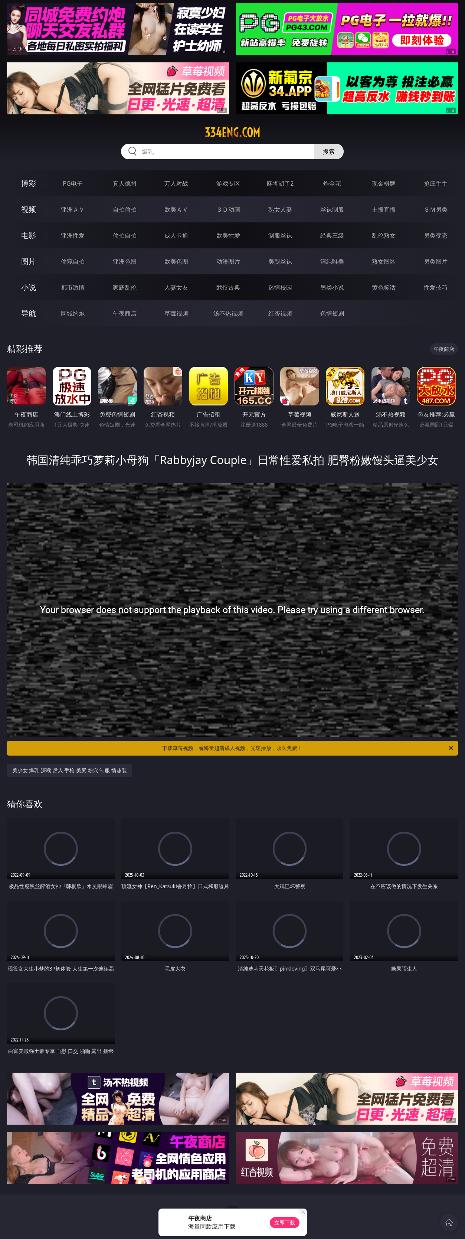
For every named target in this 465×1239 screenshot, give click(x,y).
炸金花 (332, 183)
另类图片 (436, 261)
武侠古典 (228, 287)
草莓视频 (176, 313)
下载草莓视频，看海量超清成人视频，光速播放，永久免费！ (308, 748)
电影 (28, 235)
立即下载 (284, 1222)
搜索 (329, 151)
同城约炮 (73, 313)
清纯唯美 (332, 261)
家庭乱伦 (125, 287)
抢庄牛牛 (436, 183)
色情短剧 (332, 313)
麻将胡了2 (280, 183)
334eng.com (232, 132)
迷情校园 (280, 287)
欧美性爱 (228, 235)
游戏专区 (228, 183)
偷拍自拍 (125, 235)
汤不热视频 (228, 313)
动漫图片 (228, 261)
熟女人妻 (280, 209)
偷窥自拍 (73, 261)
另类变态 (436, 235)
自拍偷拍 (125, 209)
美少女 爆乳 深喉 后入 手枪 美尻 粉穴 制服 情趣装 (69, 770)
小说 (28, 287)
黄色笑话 (384, 287)
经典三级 (332, 235)
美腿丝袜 (280, 261)
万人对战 (176, 183)
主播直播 (384, 209)
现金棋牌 (384, 183)
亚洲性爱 (73, 235)
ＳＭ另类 (436, 209)
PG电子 (72, 183)
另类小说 (332, 287)
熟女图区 (384, 261)
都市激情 (73, 287)
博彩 (28, 183)
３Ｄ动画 (228, 209)
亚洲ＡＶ (73, 209)
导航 (28, 313)
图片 (28, 261)
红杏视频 (280, 313)
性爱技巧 (436, 287)
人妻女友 (176, 287)
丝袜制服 (332, 209)
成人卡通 (176, 235)
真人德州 (125, 183)
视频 (28, 209)
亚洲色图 (125, 261)
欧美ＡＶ (176, 209)
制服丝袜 (280, 235)
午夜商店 (125, 313)
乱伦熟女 (384, 235)
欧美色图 (176, 261)
